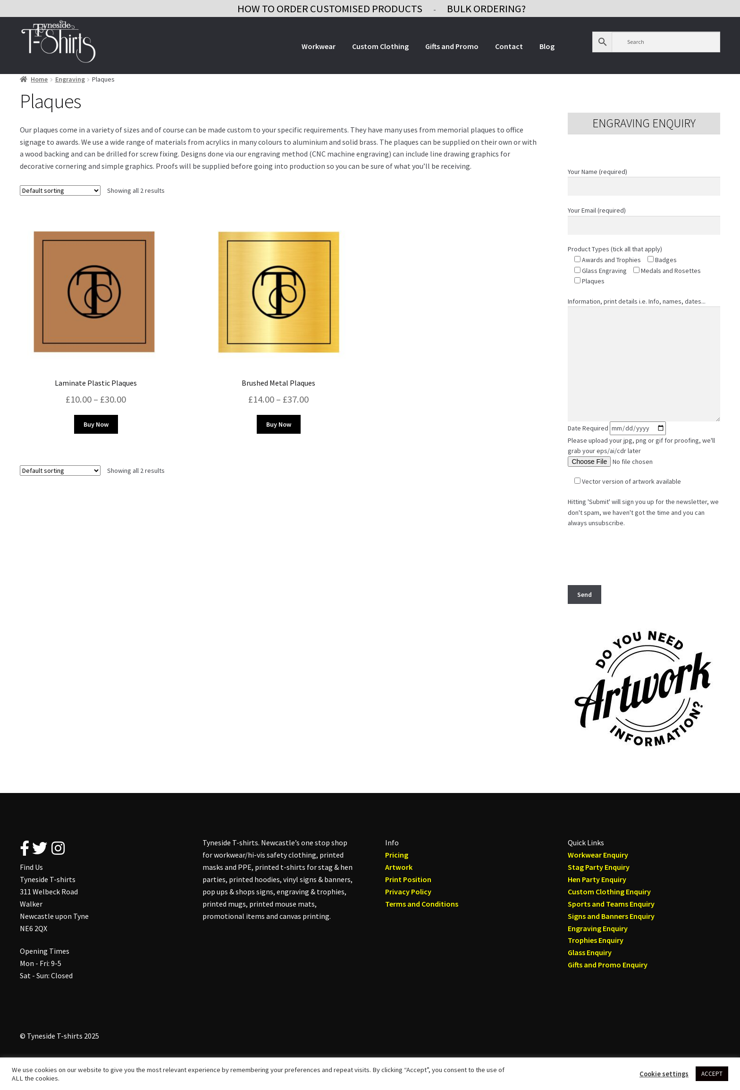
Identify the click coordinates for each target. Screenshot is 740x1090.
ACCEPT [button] (712, 1074)
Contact (509, 46)
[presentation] (639, 556)
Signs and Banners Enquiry (611, 916)
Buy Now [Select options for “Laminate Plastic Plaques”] (96, 424)
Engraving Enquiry (598, 928)
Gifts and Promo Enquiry (608, 964)
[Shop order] (60, 190)
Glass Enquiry (590, 952)
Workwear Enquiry (598, 854)
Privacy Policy (408, 891)
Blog (547, 46)
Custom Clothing (380, 46)
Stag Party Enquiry (599, 867)
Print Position (408, 879)
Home (39, 79)
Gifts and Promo (452, 46)
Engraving (70, 79)
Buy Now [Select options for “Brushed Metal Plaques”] (278, 424)
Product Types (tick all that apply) (615, 249)
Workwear (319, 46)
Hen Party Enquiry (597, 879)
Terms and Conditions (421, 903)
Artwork (398, 867)
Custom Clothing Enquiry (609, 891)
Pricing (396, 854)
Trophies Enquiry (595, 940)
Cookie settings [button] (664, 1074)
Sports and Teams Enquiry (611, 903)
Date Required (617, 428)
